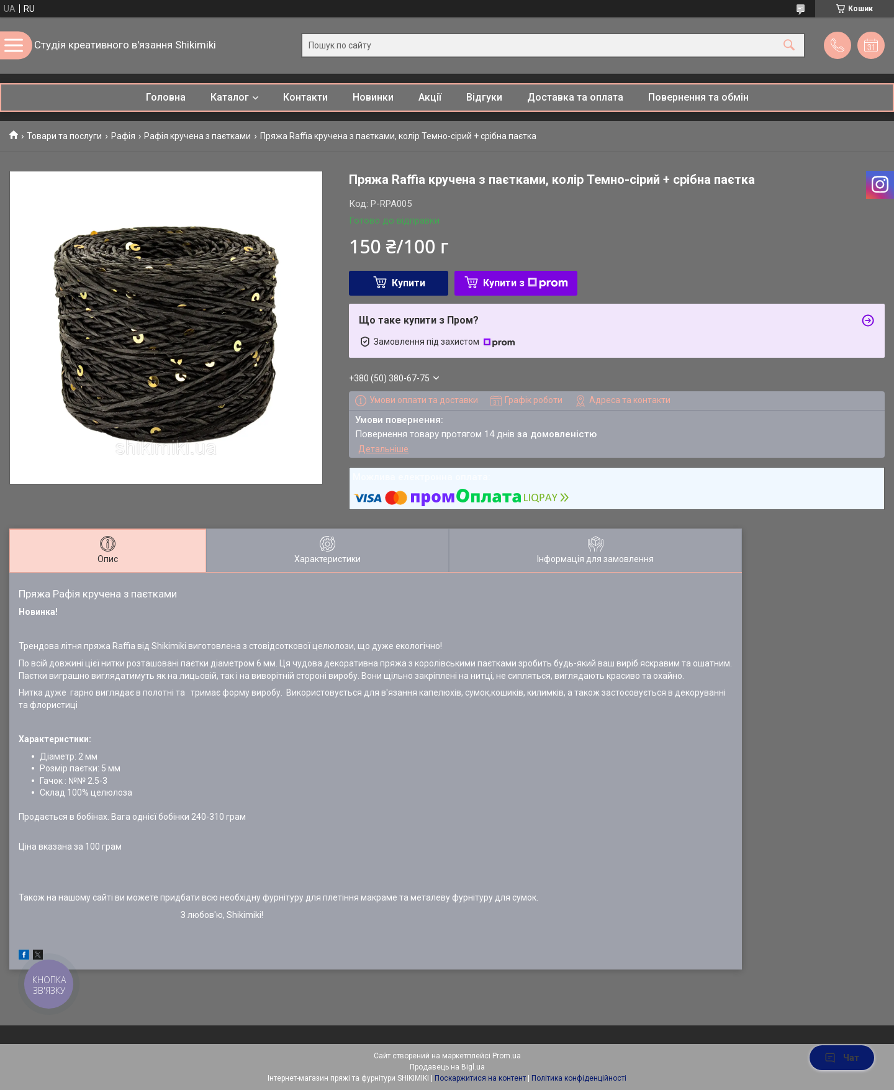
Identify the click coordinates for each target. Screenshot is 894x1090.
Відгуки (484, 97)
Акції (429, 97)
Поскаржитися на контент (480, 1078)
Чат (841, 1057)
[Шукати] (789, 45)
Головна (166, 97)
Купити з (525, 283)
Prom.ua (506, 1055)
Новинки (373, 97)
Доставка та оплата (575, 97)
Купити (408, 283)
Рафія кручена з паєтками (197, 136)
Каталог (229, 97)
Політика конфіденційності (578, 1078)
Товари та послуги (64, 136)
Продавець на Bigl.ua (447, 1067)
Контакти (305, 97)
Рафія (123, 136)
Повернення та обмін (698, 97)
